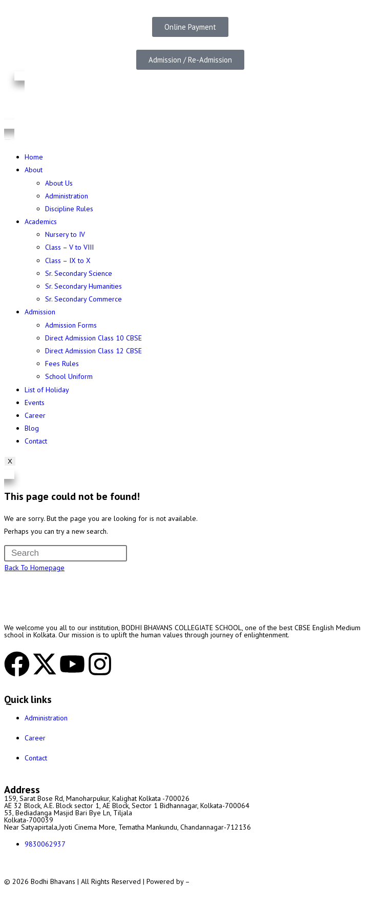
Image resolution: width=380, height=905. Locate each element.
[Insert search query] (65, 553)
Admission (40, 311)
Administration (66, 195)
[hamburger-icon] (7, 139)
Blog (32, 428)
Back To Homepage (35, 567)
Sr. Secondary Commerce (83, 299)
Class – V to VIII (69, 247)
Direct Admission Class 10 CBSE (93, 338)
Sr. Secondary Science (78, 273)
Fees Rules (62, 363)
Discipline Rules (69, 208)
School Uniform (69, 376)
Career (35, 415)
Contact (36, 441)
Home (34, 157)
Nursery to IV (65, 234)
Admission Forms (71, 325)
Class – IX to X (68, 260)
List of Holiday (47, 389)
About (34, 169)
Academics (41, 221)
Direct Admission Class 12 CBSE (93, 350)
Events (35, 402)
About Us (59, 183)
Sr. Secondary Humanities (83, 286)
